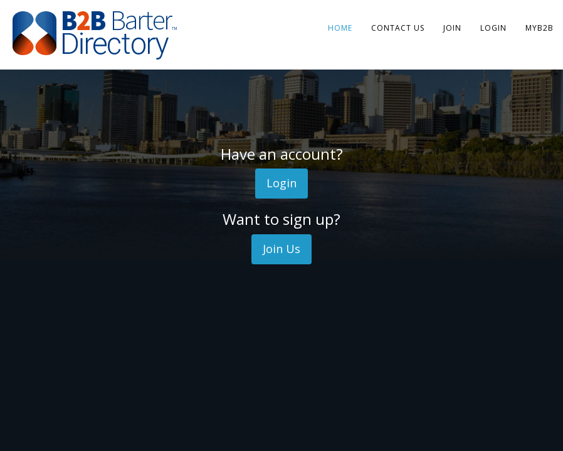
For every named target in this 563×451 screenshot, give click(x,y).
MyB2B (539, 28)
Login (493, 28)
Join (452, 28)
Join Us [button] (281, 248)
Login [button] (281, 182)
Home (340, 28)
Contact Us (397, 28)
